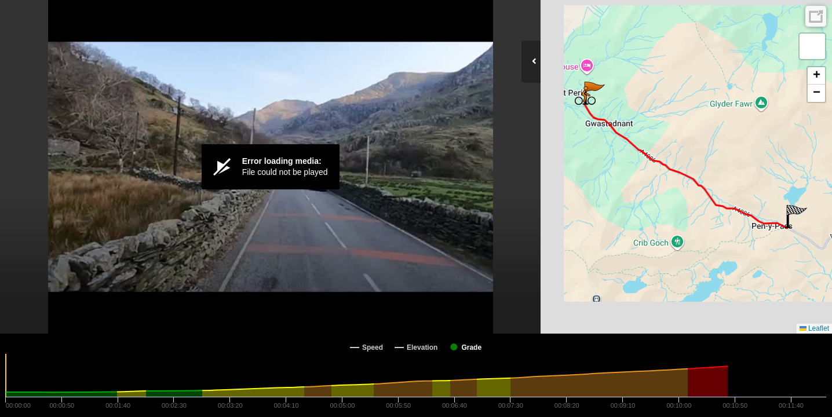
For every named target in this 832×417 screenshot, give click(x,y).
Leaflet (814, 328)
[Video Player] (270, 167)
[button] (795, 216)
